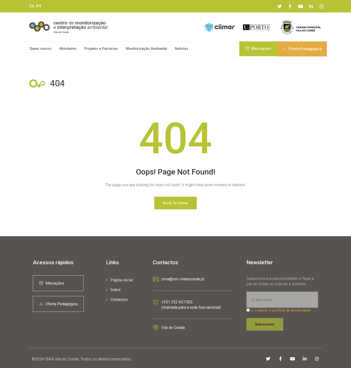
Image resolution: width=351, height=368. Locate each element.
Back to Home (175, 203)
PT (39, 6)
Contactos (117, 299)
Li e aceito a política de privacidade (281, 310)
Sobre (113, 289)
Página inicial (119, 280)
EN (31, 6)
